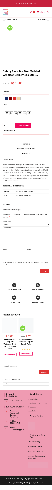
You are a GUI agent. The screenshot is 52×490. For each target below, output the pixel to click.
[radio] (6, 98)
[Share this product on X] (14, 287)
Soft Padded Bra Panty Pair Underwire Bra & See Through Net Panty (10, 344)
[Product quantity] (4, 125)
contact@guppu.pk (17, 429)
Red (31, 191)
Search (44, 372)
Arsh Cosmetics (16, 400)
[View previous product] (4, 19)
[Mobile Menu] (41, 12)
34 (20, 195)
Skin (35, 191)
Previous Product (11, 19)
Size (5, 105)
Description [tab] (26, 144)
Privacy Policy (33, 399)
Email (29, 249)
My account (32, 407)
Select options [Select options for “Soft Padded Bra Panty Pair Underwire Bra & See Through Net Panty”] (9, 354)
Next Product (42, 19)
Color (6, 92)
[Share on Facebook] (37, 287)
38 (25, 195)
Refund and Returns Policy (37, 403)
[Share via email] (37, 299)
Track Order (32, 411)
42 (30, 195)
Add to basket (23, 125)
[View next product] (47, 19)
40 (27, 195)
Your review (7, 228)
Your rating (7, 221)
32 (17, 195)
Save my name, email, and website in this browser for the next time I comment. (25, 263)
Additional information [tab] (26, 149)
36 (22, 195)
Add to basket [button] (26, 354)
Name (5, 249)
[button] (9, 131)
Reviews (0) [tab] (26, 154)
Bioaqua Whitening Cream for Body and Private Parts (26, 342)
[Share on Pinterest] (14, 299)
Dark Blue (19, 191)
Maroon (27, 191)
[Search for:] (47, 12)
